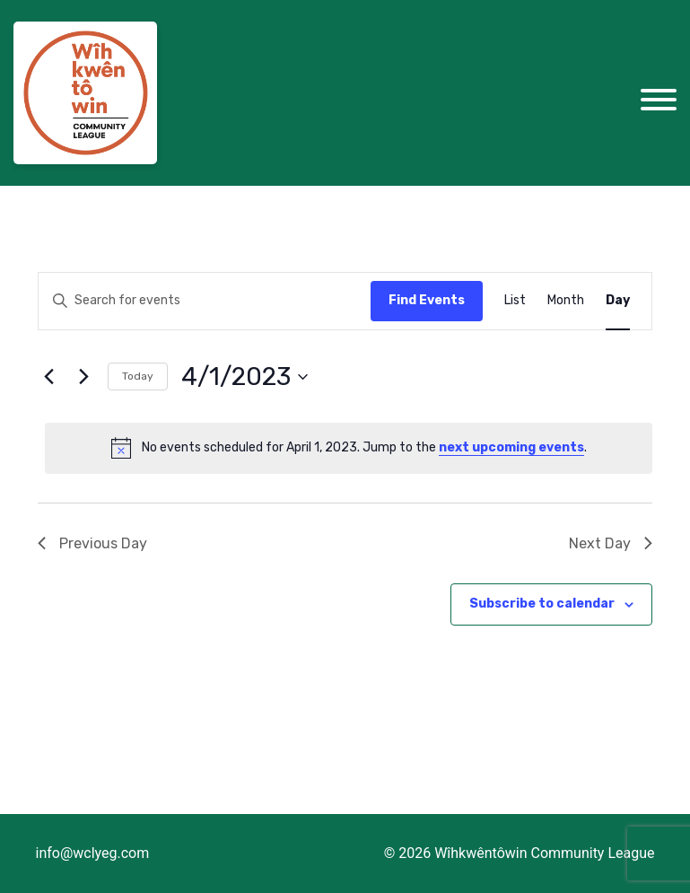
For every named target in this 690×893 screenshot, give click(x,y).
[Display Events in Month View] (565, 301)
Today (137, 376)
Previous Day (92, 543)
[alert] (348, 448)
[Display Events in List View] (515, 301)
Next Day (610, 543)
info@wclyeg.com (93, 853)
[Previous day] (48, 377)
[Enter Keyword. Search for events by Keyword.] (184, 301)
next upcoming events (511, 447)
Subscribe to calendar (542, 603)
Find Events (427, 300)
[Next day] (83, 377)
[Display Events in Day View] (618, 301)
